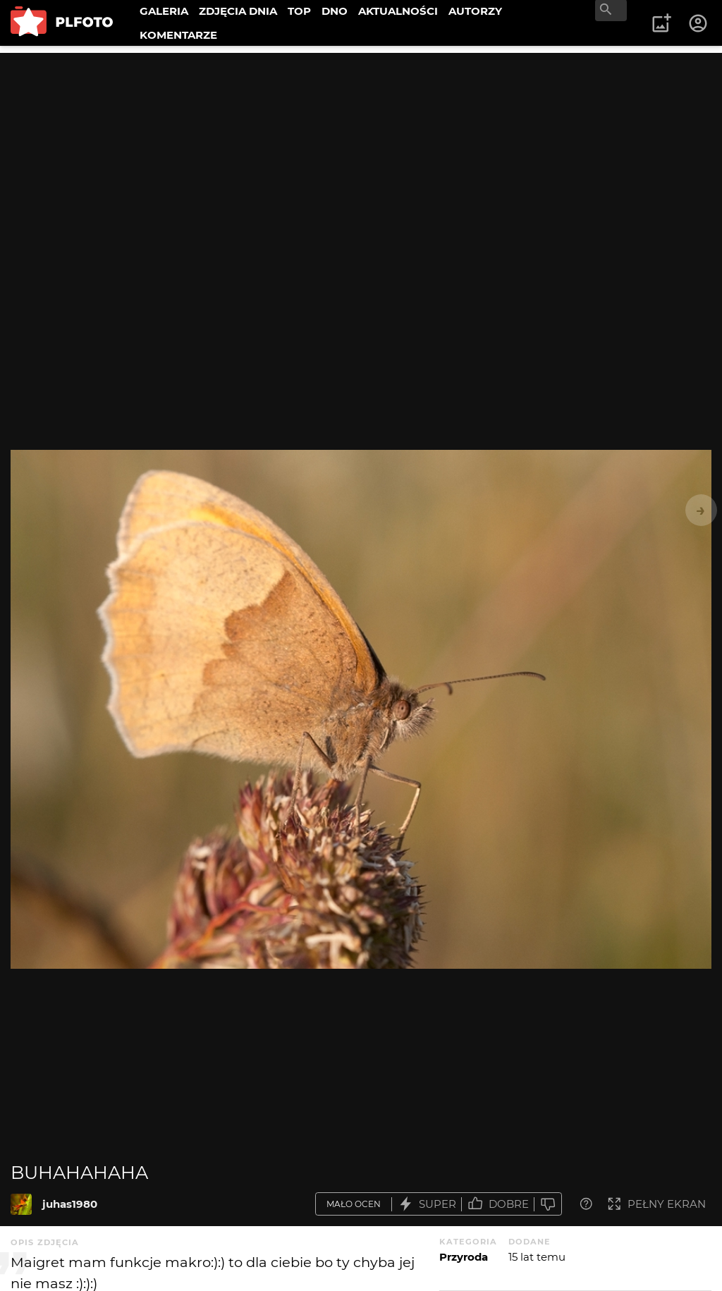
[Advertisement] (361, 151)
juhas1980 (69, 1204)
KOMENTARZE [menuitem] (178, 35)
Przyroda (463, 1257)
